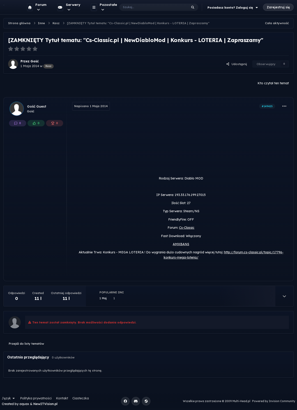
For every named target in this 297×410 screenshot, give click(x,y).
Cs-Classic (186, 228)
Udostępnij (236, 64)
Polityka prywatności (36, 398)
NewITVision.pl (45, 404)
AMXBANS (181, 244)
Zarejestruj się (278, 7)
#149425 (267, 106)
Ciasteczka (80, 398)
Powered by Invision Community (273, 401)
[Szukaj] (149, 7)
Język (9, 398)
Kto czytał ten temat (273, 83)
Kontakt (62, 398)
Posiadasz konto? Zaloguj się (233, 7)
